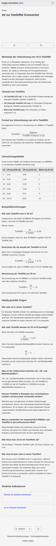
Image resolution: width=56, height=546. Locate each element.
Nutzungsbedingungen (40, 536)
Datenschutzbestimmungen (18, 536)
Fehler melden (28, 541)
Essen (4, 10)
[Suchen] (52, 3)
